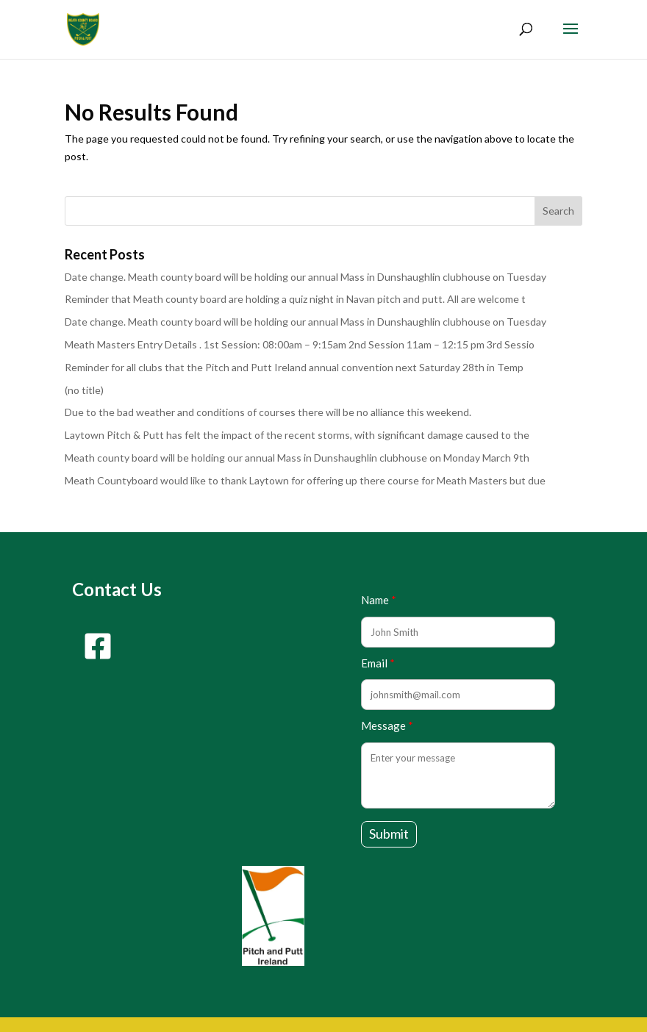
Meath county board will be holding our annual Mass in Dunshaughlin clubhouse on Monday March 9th (297, 457)
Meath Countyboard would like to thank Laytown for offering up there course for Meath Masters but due (305, 480)
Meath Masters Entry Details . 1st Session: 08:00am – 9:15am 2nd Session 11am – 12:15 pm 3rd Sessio (300, 344)
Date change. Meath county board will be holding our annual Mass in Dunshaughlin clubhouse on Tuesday (305, 276)
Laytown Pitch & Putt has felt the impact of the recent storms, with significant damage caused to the (297, 435)
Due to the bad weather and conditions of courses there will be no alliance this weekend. (268, 412)
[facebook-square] (97, 646)
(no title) (84, 390)
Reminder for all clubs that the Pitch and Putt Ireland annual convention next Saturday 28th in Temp (294, 367)
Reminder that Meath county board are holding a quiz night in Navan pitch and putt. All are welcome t (295, 299)
